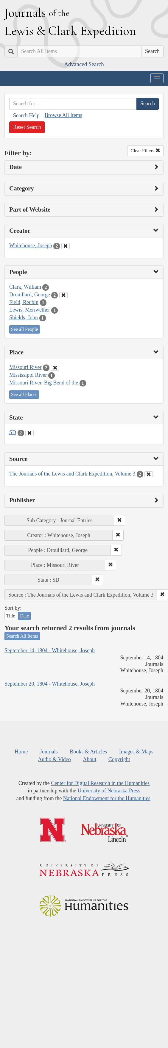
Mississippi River (28, 375)
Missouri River (25, 367)
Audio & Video (54, 759)
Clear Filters (145, 150)
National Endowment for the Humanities (106, 798)
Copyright (119, 759)
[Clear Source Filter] (148, 474)
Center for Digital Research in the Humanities (100, 783)
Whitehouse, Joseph (30, 245)
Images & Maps (136, 752)
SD (12, 432)
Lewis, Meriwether (29, 310)
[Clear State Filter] (29, 433)
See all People (24, 329)
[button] (119, 520)
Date (24, 615)
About (89, 759)
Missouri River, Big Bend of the (43, 383)
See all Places (24, 394)
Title (10, 615)
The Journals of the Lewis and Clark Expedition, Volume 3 (72, 474)
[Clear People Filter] (63, 295)
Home (21, 752)
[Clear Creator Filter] (65, 246)
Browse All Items (63, 115)
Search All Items (22, 636)
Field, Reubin (23, 302)
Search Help (26, 115)
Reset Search (27, 127)
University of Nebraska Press (108, 791)
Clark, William (25, 287)
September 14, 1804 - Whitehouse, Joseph (49, 650)
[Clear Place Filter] (55, 368)
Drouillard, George (29, 295)
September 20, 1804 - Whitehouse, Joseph (49, 684)
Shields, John (23, 317)
